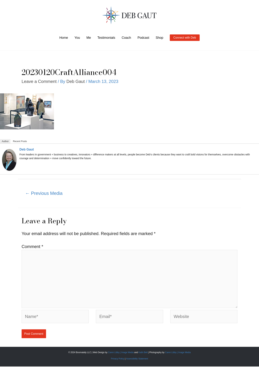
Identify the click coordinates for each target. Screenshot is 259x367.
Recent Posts (20, 141)
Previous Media (44, 193)
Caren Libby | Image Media (121, 353)
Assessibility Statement (137, 359)
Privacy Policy (117, 359)
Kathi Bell (143, 353)
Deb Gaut (26, 149)
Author (5, 141)
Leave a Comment (39, 81)
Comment (32, 246)
